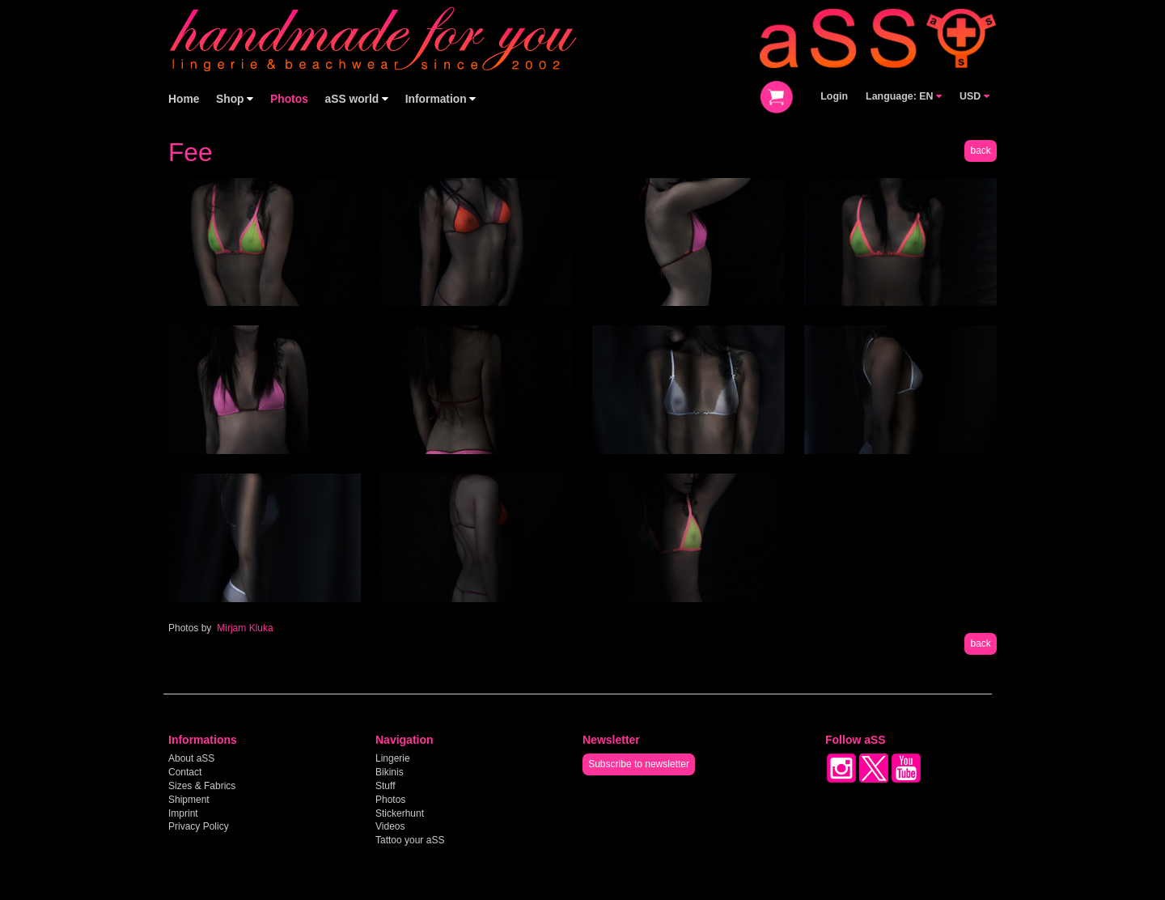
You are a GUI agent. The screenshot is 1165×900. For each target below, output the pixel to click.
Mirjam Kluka (245, 628)
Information (441, 99)
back (980, 150)
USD (974, 96)
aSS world (357, 99)
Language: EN (904, 96)
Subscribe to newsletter (638, 764)
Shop (234, 99)
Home (183, 99)
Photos (289, 99)
